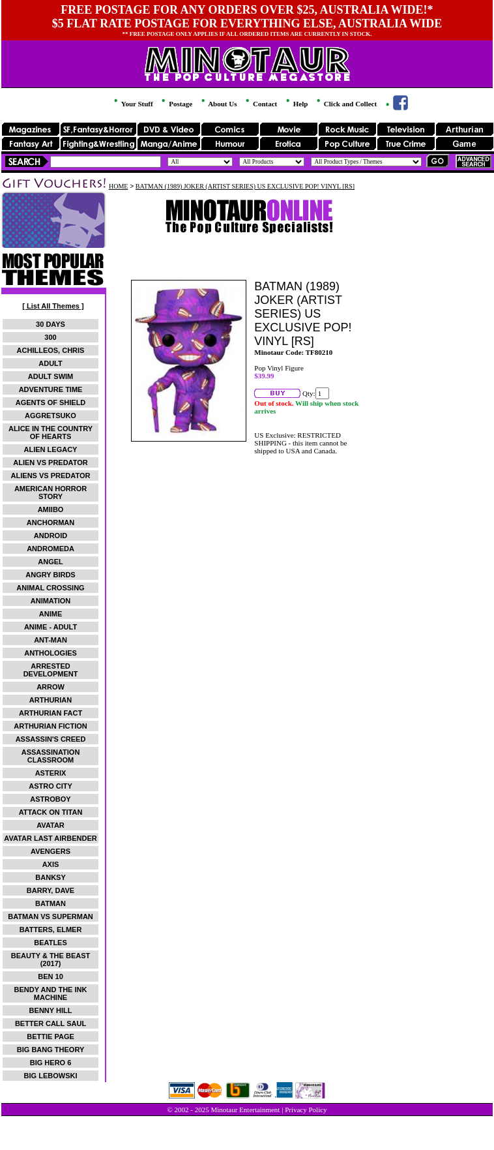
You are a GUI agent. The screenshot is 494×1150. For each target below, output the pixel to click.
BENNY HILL (50, 1010)
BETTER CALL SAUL (50, 1023)
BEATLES (50, 942)
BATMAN (50, 903)
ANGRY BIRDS (50, 575)
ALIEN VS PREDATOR (50, 462)
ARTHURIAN (50, 700)
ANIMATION (51, 601)
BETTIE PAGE (50, 1036)
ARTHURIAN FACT (50, 713)
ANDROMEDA (50, 548)
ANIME (50, 614)
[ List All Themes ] (52, 306)
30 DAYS (50, 324)
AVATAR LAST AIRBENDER (50, 838)
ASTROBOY (50, 799)
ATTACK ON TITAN (51, 812)
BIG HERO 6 (51, 1063)
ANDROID (50, 535)
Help (296, 104)
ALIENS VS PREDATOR (51, 475)
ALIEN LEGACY (51, 449)
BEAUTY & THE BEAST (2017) (50, 959)
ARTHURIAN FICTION (50, 726)
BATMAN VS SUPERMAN (50, 916)
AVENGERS (50, 851)
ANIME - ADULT (50, 627)
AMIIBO (51, 509)
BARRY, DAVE (50, 890)
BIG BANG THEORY (51, 1049)
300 (50, 337)
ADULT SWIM (50, 376)
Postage (176, 104)
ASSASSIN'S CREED (51, 739)
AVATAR (50, 825)
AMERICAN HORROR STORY (50, 492)
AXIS (50, 864)
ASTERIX (50, 773)
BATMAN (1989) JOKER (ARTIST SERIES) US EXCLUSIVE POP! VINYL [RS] (245, 186)
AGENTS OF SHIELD (51, 402)
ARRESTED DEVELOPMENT (50, 670)
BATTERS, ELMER (51, 929)
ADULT (50, 363)
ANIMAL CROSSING (50, 588)
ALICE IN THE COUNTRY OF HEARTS (50, 432)
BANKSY (50, 877)
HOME (118, 186)
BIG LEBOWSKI (51, 1076)
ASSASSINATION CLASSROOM (51, 756)
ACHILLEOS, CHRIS (51, 350)
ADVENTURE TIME (51, 389)
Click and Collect (346, 104)
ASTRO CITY (50, 786)
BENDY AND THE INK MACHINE (50, 993)
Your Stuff (132, 104)
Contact (260, 104)
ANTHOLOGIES (50, 653)
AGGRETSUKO (50, 415)
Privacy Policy (306, 1109)
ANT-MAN (50, 640)
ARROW (50, 687)
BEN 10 (50, 976)
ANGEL (50, 562)
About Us (218, 104)
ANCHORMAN (50, 522)
